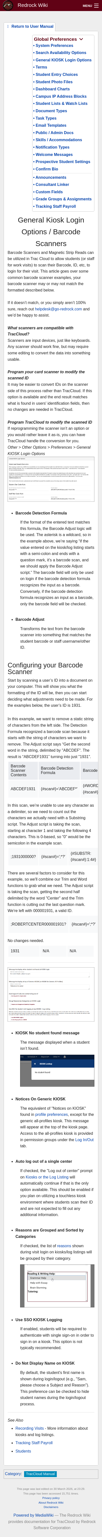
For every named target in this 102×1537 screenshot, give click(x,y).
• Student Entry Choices (55, 74)
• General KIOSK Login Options (62, 60)
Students (23, 1451)
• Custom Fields (48, 192)
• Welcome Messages (53, 154)
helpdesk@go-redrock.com (58, 309)
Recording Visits (29, 1428)
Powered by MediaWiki (34, 1515)
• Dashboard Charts (51, 89)
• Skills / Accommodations (57, 140)
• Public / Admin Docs (53, 133)
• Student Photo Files (53, 82)
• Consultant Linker (51, 184)
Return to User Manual (29, 26)
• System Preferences (53, 45)
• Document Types (50, 111)
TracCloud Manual (40, 1474)
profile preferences (51, 1114)
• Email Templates (49, 125)
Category (13, 1474)
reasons (64, 1246)
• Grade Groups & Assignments (62, 199)
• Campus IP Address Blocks (60, 96)
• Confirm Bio (45, 169)
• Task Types (45, 118)
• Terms (40, 67)
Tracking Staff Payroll (34, 1443)
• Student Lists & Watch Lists (60, 103)
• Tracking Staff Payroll (54, 206)
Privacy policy (51, 1497)
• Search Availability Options (59, 53)
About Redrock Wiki (51, 1502)
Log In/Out (84, 1140)
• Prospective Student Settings (61, 162)
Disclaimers (51, 1507)
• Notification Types (51, 147)
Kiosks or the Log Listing (47, 1177)
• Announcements (49, 177)
